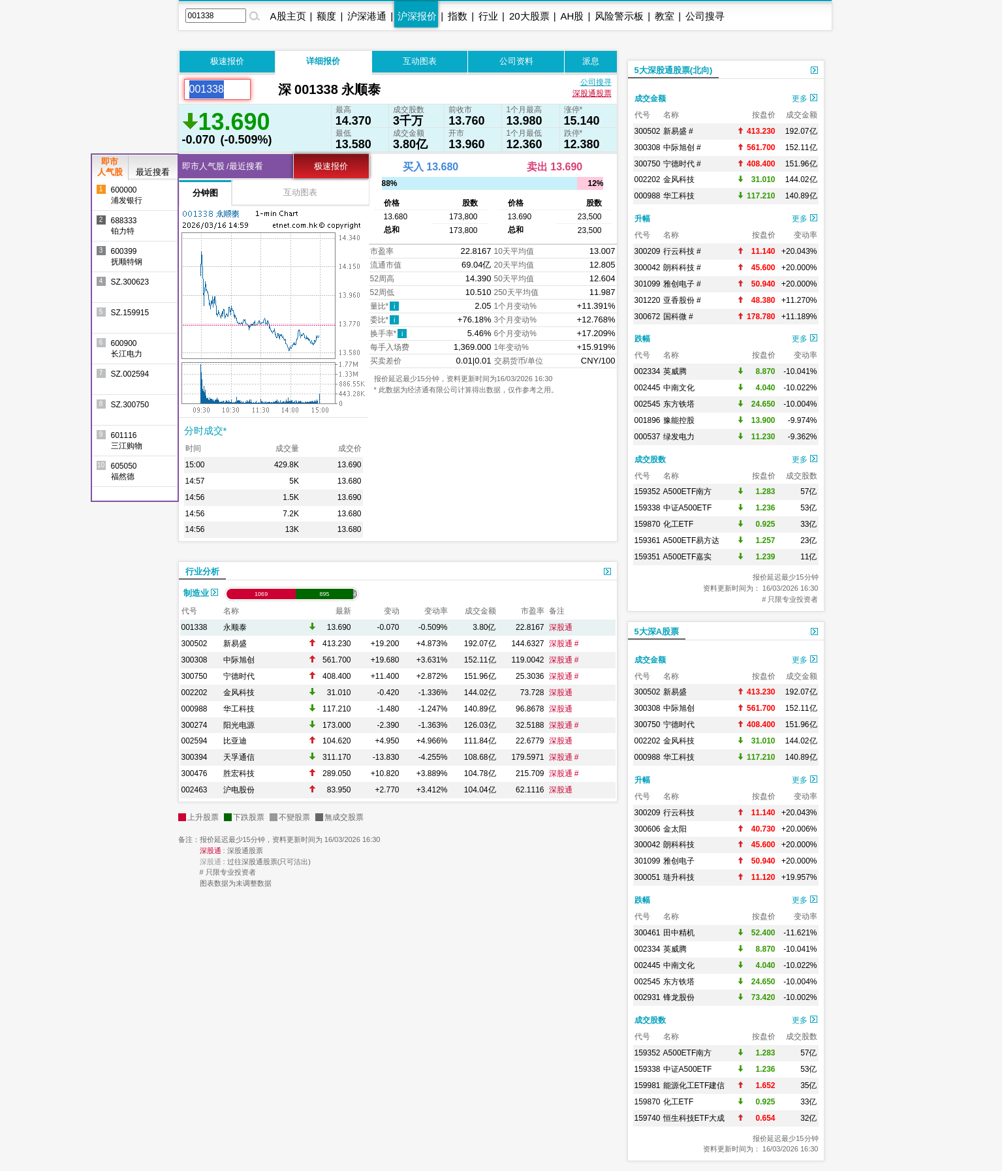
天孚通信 (239, 757)
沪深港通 (366, 16)
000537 (647, 436)
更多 (804, 98)
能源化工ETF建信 (694, 1085)
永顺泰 (235, 627)
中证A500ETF (687, 507)
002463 (194, 789)
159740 (647, 1118)
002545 (647, 404)
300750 (194, 676)
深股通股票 (592, 93)
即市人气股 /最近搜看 (222, 166)
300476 (194, 773)
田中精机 (679, 932)
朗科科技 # (682, 267)
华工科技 (239, 708)
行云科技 (679, 812)
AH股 (572, 16)
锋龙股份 (679, 997)
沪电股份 (239, 789)
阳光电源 (239, 725)
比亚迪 (235, 740)
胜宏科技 (239, 773)
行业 (488, 16)
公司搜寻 (705, 16)
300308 (194, 659)
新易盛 (235, 643)
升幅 (642, 218)
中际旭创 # (682, 147)
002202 (194, 692)
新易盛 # (678, 131)
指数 (457, 16)
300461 (647, 932)
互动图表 (420, 61)
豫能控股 (679, 420)
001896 (647, 420)
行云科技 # (682, 251)
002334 (647, 371)
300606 (647, 829)
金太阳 (675, 829)
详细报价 (323, 61)
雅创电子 (679, 861)
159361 (647, 540)
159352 (647, 491)
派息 (590, 61)
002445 (647, 387)
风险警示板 (619, 16)
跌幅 (642, 338)
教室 (664, 16)
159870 (647, 524)
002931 (647, 997)
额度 (326, 16)
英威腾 (675, 371)
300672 (647, 316)
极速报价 (227, 61)
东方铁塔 (679, 404)
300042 (647, 267)
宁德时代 (239, 676)
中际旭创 (239, 659)
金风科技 (239, 692)
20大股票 (529, 16)
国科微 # (678, 316)
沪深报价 (417, 16)
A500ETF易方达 (691, 540)
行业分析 (202, 571)
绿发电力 (679, 436)
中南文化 (679, 387)
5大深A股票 (657, 631)
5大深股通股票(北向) (673, 70)
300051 (647, 877)
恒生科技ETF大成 (694, 1118)
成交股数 (650, 459)
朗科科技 (679, 844)
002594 (194, 740)
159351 (647, 556)
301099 (647, 284)
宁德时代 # (682, 163)
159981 (647, 1085)
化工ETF (678, 524)
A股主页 (288, 16)
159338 (647, 507)
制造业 (201, 593)
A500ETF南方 (687, 491)
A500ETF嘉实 (687, 556)
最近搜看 (153, 172)
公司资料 (516, 61)
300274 (194, 725)
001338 (194, 627)
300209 (647, 251)
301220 (647, 300)
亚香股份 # (682, 300)
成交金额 (650, 98)
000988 (194, 708)
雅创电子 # (682, 284)
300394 (194, 757)
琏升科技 (679, 877)
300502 (194, 643)
